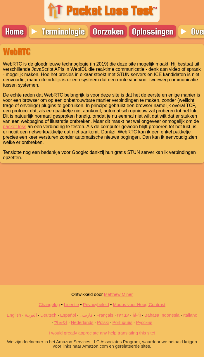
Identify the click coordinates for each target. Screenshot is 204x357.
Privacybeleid (96, 304)
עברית (123, 315)
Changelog (49, 304)
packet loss (14, 126)
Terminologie (63, 31)
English (14, 315)
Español (68, 315)
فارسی (86, 315)
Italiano (190, 315)
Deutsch (48, 315)
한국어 (60, 322)
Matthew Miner (118, 294)
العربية (31, 315)
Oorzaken (108, 31)
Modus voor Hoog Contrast (139, 304)
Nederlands (82, 322)
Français (104, 315)
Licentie (71, 304)
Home (14, 31)
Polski (103, 322)
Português (122, 322)
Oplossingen (152, 31)
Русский (144, 322)
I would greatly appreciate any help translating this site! (102, 332)
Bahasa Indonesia (161, 315)
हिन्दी (137, 315)
